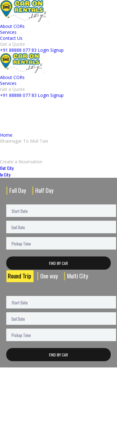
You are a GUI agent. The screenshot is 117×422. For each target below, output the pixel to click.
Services (8, 32)
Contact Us (11, 38)
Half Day (44, 190)
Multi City (77, 275)
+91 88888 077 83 (18, 50)
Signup (57, 50)
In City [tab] (5, 174)
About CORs (12, 26)
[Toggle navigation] (48, 22)
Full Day (17, 190)
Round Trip (19, 275)
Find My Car (58, 263)
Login (43, 50)
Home (6, 135)
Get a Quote (12, 44)
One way (49, 275)
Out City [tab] (6, 168)
